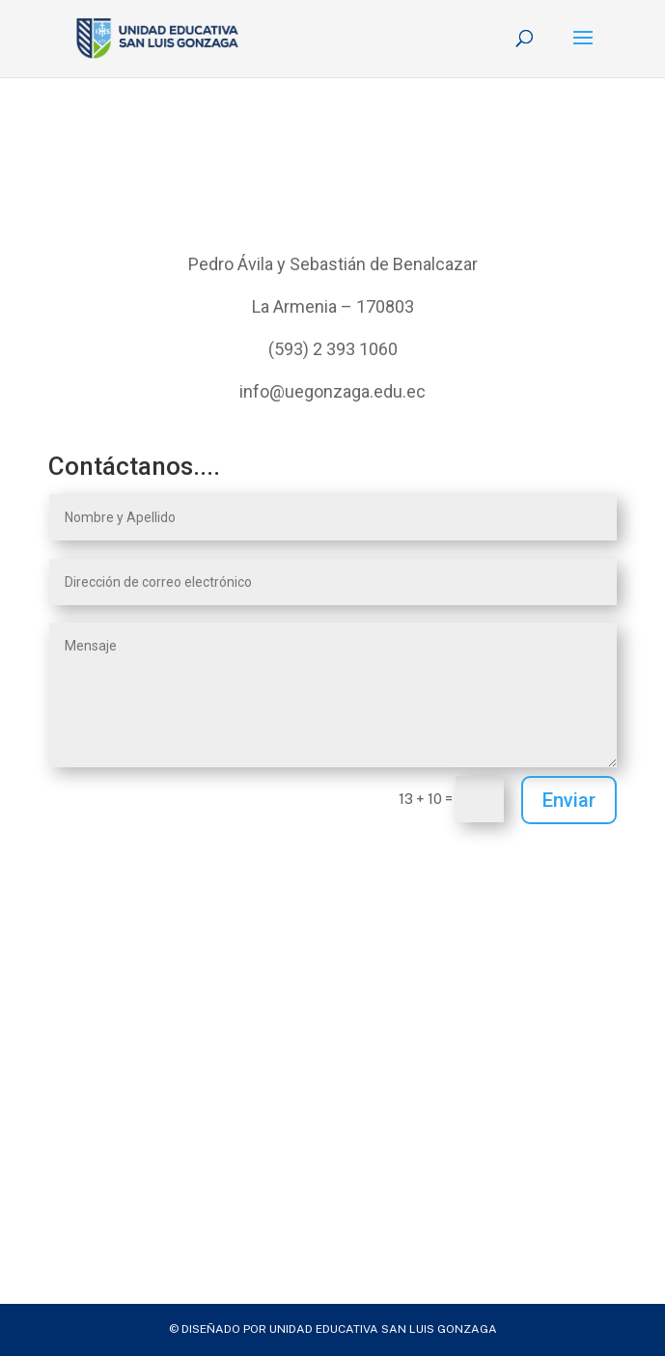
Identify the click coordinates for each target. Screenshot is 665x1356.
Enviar (569, 800)
